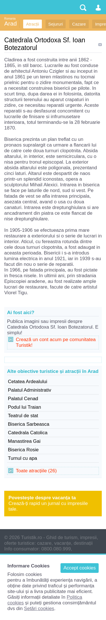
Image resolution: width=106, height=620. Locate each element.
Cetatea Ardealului (27, 381)
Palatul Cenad (23, 398)
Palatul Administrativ (29, 390)
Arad (10, 23)
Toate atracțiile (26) (36, 470)
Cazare (79, 24)
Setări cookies (39, 608)
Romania (10, 18)
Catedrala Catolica (27, 432)
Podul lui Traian (24, 407)
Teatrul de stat (23, 415)
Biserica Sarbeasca (28, 424)
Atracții (32, 24)
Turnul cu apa (22, 458)
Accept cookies (79, 568)
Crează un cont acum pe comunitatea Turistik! (56, 342)
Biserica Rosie (23, 449)
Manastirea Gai (24, 441)
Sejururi (55, 24)
